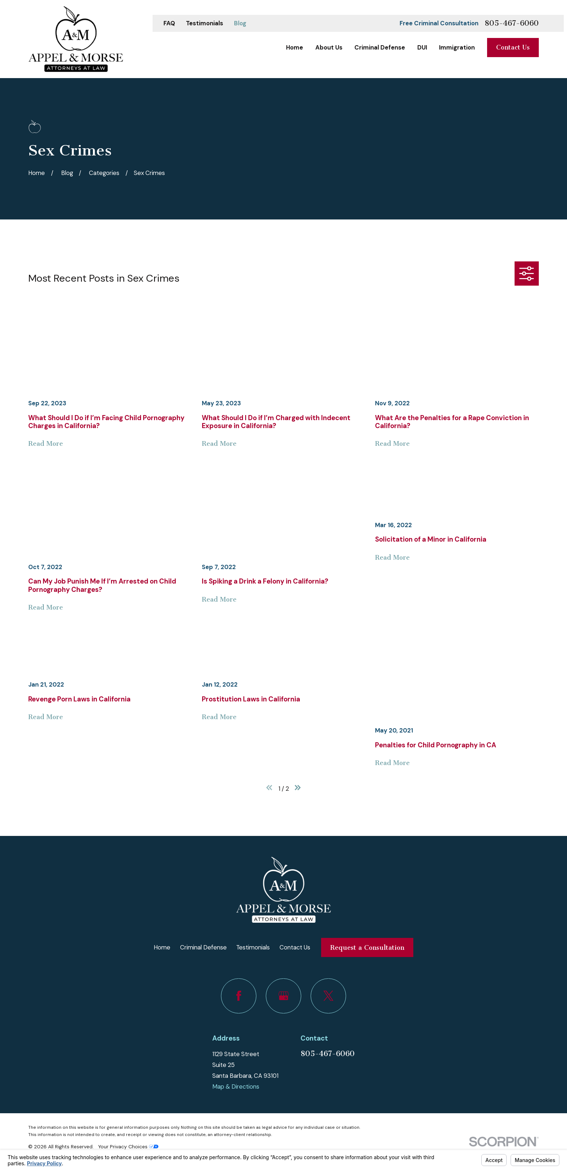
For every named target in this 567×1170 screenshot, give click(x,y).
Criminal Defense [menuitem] (379, 47)
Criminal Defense (203, 947)
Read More (45, 443)
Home (162, 947)
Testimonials (204, 23)
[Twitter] (328, 995)
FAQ (169, 23)
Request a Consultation (367, 948)
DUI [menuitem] (422, 47)
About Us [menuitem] (328, 47)
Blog (240, 23)
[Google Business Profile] (283, 995)
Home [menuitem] (294, 47)
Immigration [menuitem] (457, 47)
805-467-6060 (512, 23)
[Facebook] (238, 995)
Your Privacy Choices (128, 1146)
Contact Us (513, 47)
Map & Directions (235, 1086)
